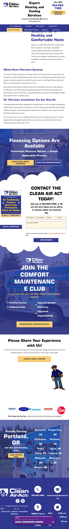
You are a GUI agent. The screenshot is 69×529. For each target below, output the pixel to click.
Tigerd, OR (55, 449)
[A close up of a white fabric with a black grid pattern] (16, 44)
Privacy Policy (51, 233)
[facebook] (18, 501)
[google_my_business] (23, 501)
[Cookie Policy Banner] (34, 520)
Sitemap (15, 511)
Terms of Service (61, 233)
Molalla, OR (40, 468)
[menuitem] (16, 26)
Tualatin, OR (55, 454)
